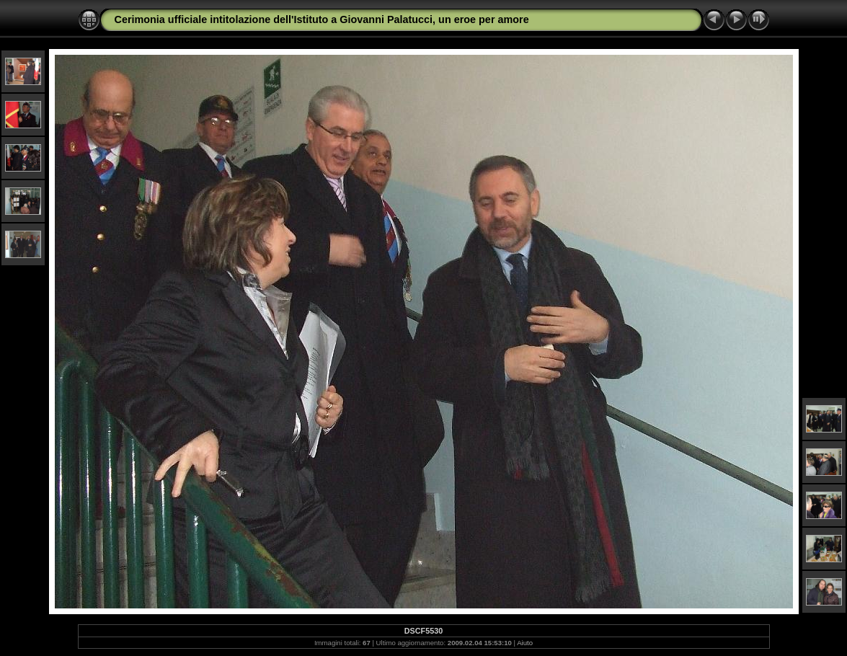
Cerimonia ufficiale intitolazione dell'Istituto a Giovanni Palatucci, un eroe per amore (322, 19)
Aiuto (525, 643)
